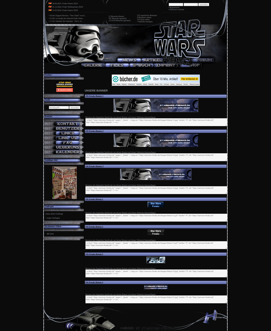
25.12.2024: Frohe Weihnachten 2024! (67, 7)
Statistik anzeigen (145, 22)
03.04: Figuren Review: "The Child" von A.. (67, 15)
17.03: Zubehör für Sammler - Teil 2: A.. (66, 21)
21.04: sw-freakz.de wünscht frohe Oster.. (66, 18)
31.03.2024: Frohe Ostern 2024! (65, 10)
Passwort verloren (177, 9)
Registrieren (174, 7)
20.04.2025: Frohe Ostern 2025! (65, 3)
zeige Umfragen (53, 218)
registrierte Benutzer (149, 15)
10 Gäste (140, 19)
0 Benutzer (141, 17)
